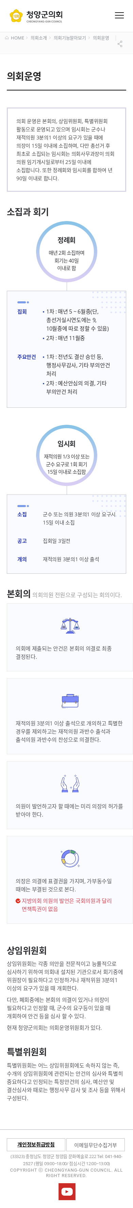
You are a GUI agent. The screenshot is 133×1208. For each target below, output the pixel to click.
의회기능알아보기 (70, 38)
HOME (14, 38)
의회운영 (101, 38)
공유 (121, 44)
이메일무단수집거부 (95, 1145)
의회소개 (39, 38)
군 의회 (36, 15)
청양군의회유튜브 (67, 1191)
